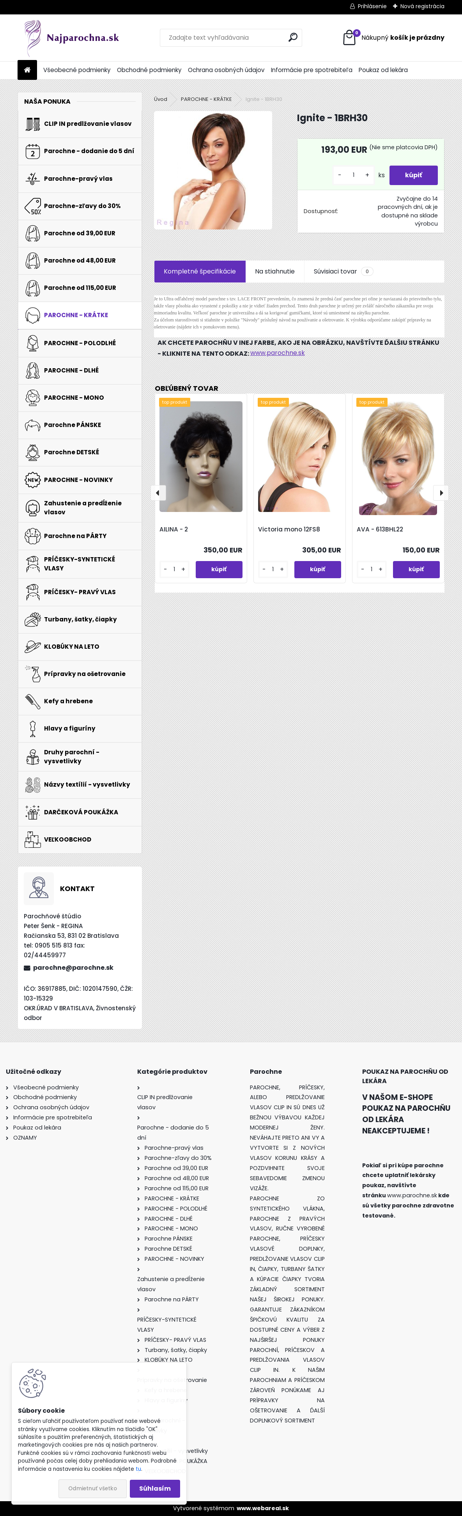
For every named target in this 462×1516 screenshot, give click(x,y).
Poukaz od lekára (383, 70)
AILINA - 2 (173, 529)
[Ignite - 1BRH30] (213, 170)
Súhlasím (155, 1488)
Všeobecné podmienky (77, 70)
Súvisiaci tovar (343, 271)
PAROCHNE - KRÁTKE (206, 99)
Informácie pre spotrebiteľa (311, 70)
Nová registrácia (422, 6)
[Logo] (71, 37)
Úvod (160, 99)
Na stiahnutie (275, 271)
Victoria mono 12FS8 (289, 529)
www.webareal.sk (263, 1508)
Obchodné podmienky (149, 70)
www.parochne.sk (277, 352)
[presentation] (158, 493)
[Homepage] (27, 70)
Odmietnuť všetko (92, 1488)
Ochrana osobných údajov (226, 70)
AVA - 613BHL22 (380, 529)
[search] (293, 37)
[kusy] (353, 175)
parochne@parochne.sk (73, 967)
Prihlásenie (372, 6)
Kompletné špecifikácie (200, 271)
